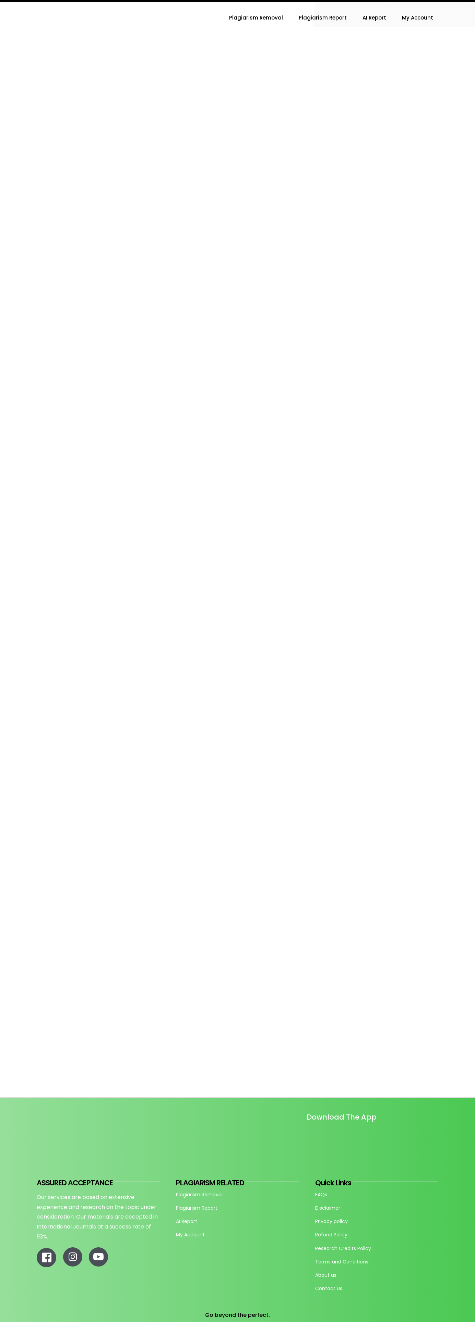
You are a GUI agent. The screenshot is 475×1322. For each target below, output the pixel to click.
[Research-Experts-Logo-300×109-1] (71, 5)
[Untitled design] (306, 1136)
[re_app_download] (386, 1132)
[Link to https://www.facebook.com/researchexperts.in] (46, 1257)
